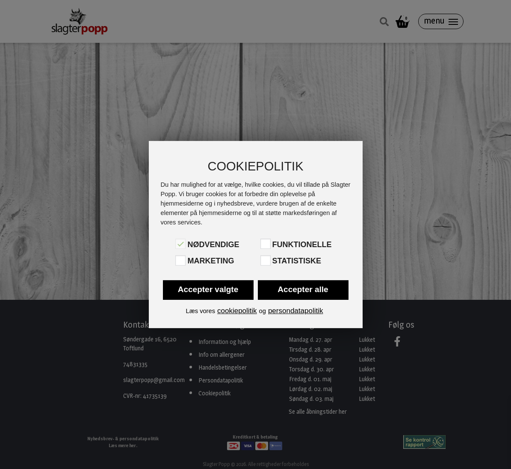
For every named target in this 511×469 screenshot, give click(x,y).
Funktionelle (302, 244)
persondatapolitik (295, 311)
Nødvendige (213, 244)
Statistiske (296, 261)
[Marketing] (180, 260)
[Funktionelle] (265, 244)
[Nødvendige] (180, 244)
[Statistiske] (265, 260)
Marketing (210, 261)
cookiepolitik (237, 311)
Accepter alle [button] (303, 289)
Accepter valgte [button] (208, 289)
